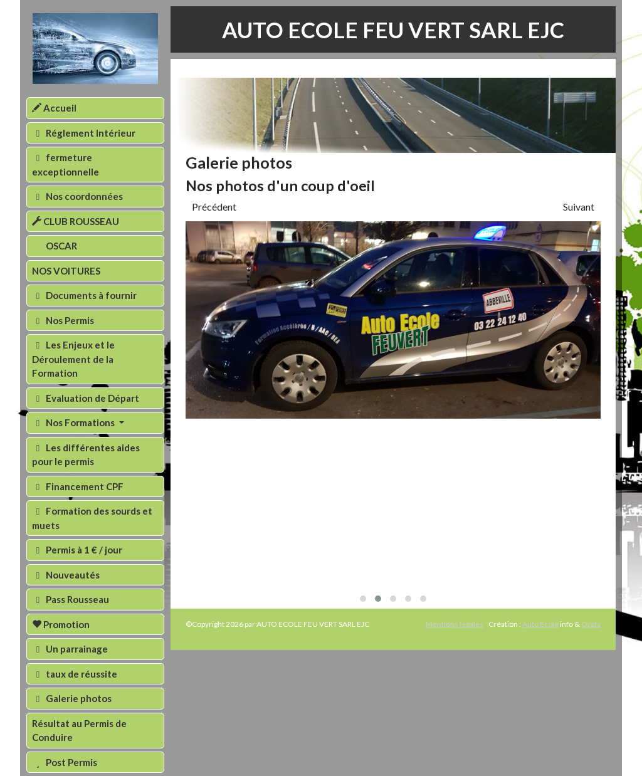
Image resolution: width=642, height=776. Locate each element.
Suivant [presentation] (578, 206)
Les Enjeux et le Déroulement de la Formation (73, 359)
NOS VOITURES (66, 270)
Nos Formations (74, 422)
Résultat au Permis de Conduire (79, 730)
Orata (591, 624)
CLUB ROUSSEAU (75, 221)
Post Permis (64, 762)
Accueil (54, 107)
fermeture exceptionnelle (65, 164)
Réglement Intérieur (83, 133)
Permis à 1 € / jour (77, 549)
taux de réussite (74, 673)
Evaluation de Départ (85, 398)
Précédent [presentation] (214, 206)
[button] (363, 598)
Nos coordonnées (77, 196)
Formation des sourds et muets (92, 518)
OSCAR (60, 245)
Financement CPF (78, 486)
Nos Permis (63, 320)
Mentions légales (454, 624)
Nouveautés (66, 574)
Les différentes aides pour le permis (86, 455)
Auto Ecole (540, 624)
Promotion (61, 624)
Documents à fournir (84, 295)
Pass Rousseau (70, 599)
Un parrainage (70, 648)
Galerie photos (72, 698)
